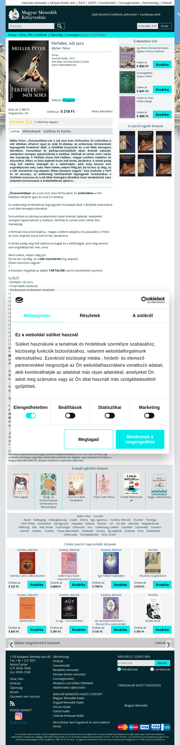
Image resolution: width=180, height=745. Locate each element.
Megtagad (88, 439)
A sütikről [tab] (143, 315)
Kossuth (98, 516)
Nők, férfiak (46, 527)
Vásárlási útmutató (34, 3)
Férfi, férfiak (28, 523)
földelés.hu (159, 739)
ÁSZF (82, 3)
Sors (89, 527)
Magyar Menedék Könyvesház (50, 14)
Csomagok (73, 35)
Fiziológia (151, 519)
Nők (34, 527)
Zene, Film (26, 35)
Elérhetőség (151, 3)
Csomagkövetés (129, 3)
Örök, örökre (108, 534)
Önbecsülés (70, 534)
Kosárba (162, 64)
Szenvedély (141, 527)
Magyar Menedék (136, 705)
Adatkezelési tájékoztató (69, 687)
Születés (36, 531)
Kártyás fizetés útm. (63, 3)
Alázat (27, 519)
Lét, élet (120, 523)
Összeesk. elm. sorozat (25, 696)
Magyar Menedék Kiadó (68, 698)
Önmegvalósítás (89, 534)
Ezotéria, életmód (120, 519)
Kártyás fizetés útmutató (69, 674)
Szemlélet (127, 527)
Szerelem (156, 527)
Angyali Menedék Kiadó (68, 702)
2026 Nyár (99, 35)
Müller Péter (84, 516)
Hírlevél (167, 3)
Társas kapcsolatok (68, 531)
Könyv (12, 35)
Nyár (86, 35)
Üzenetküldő (107, 3)
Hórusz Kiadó (62, 707)
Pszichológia (63, 527)
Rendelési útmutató (66, 670)
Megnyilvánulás (150, 523)
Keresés (102, 523)
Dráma (84, 519)
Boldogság (40, 519)
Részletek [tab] (90, 315)
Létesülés (133, 523)
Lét (111, 523)
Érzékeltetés (153, 531)
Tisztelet (49, 531)
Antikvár (41, 35)
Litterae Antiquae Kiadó (68, 716)
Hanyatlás (77, 523)
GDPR (92, 3)
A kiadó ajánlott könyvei (90, 468)
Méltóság (24, 527)
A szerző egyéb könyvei (145, 126)
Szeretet (24, 531)
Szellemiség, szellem (107, 527)
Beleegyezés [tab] (37, 315)
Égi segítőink (115, 531)
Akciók (14, 692)
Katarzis (90, 523)
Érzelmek (130, 531)
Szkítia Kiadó (61, 711)
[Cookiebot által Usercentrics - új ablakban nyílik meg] (149, 300)
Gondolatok (44, 523)
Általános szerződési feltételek (73, 683)
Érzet (141, 531)
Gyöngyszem (61, 523)
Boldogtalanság (58, 519)
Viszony (100, 531)
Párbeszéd (79, 527)
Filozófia (138, 519)
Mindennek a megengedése (140, 439)
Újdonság (56, 35)
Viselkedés (88, 531)
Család (73, 519)
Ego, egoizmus (99, 519)
